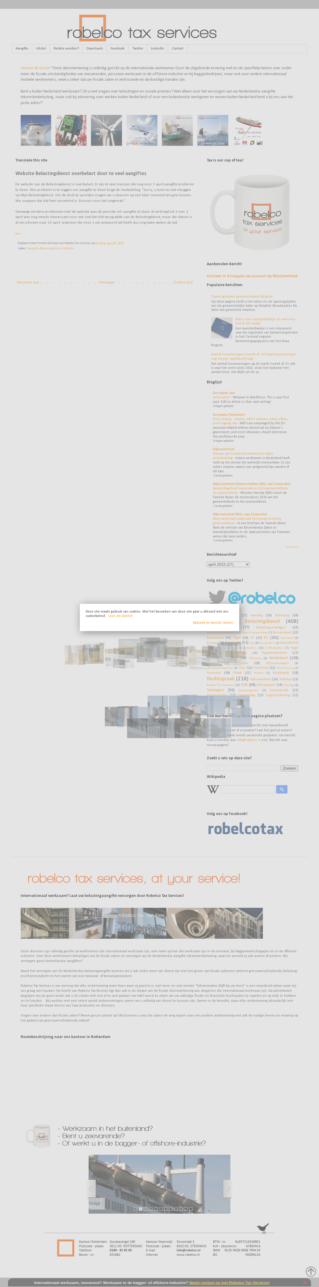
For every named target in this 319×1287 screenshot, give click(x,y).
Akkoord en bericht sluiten (213, 623)
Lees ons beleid (120, 616)
